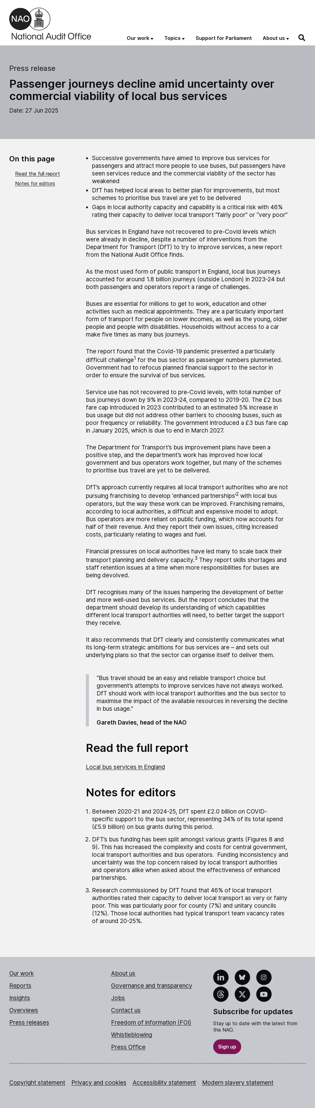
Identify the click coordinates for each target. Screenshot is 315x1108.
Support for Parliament (224, 38)
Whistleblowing (131, 1034)
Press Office (128, 1047)
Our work (21, 973)
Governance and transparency (151, 985)
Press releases (29, 1022)
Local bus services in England (125, 767)
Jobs (118, 998)
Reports (20, 985)
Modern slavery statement (237, 1082)
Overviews (23, 1010)
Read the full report (37, 174)
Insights (19, 998)
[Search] (302, 37)
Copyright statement (37, 1082)
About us (123, 973)
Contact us (126, 1010)
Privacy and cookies (98, 1082)
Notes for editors (35, 183)
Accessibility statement (164, 1082)
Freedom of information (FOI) (151, 1022)
